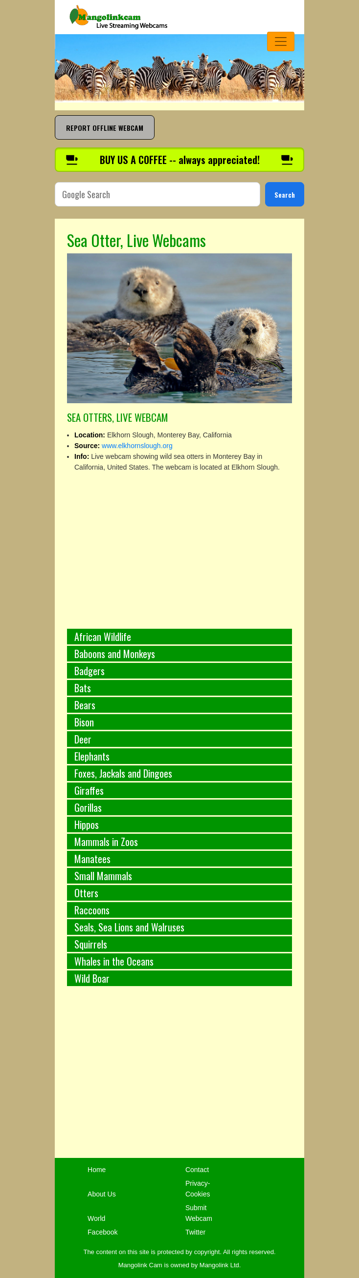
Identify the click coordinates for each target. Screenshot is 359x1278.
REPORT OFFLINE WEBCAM (104, 128)
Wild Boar (92, 978)
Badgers (89, 670)
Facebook (102, 1232)
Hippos (86, 824)
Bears (84, 705)
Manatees (92, 858)
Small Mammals (103, 875)
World (96, 1218)
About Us (102, 1194)
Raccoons (92, 910)
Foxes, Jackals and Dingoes (123, 773)
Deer (82, 739)
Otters (86, 893)
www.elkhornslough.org (137, 446)
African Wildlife (102, 636)
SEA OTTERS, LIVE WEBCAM (117, 417)
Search (284, 194)
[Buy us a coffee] (179, 159)
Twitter (195, 1232)
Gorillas (88, 807)
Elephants (92, 756)
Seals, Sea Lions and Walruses (129, 927)
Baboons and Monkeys (114, 653)
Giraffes (89, 790)
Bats (82, 687)
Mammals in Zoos (106, 841)
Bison (84, 722)
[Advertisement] (179, 1077)
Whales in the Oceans (114, 961)
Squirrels (90, 944)
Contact (197, 1170)
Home (97, 1170)
